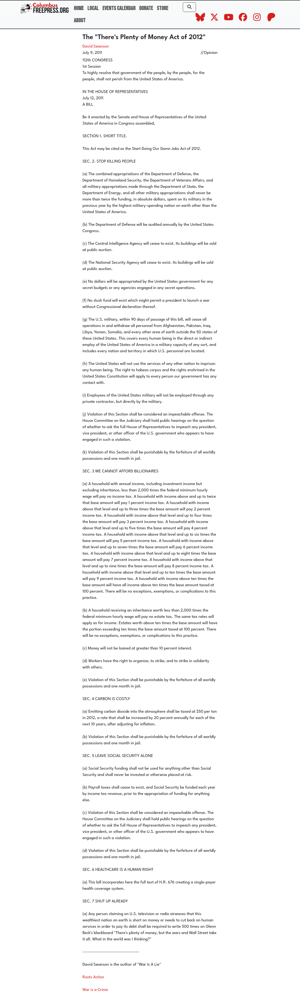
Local (93, 8)
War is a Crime (95, 990)
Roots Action (93, 977)
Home (79, 8)
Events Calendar (118, 8)
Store (162, 8)
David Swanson (95, 46)
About (80, 20)
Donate (146, 8)
